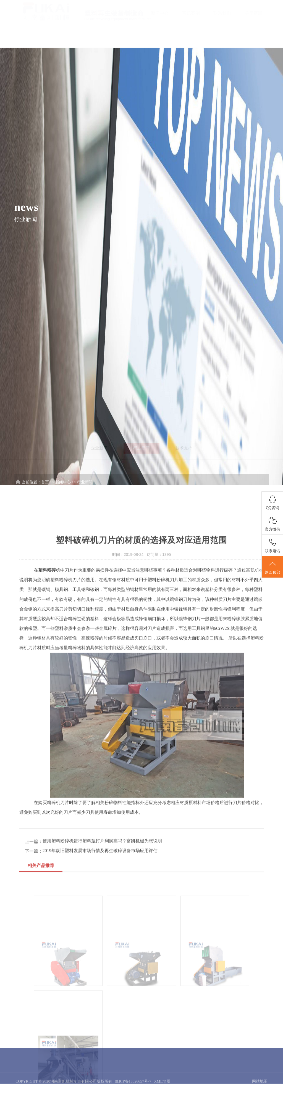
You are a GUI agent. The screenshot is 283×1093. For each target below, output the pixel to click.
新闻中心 (160, 13)
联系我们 (222, 13)
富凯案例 (191, 13)
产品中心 (128, 13)
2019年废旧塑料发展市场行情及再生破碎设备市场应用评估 (100, 984)
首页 (97, 13)
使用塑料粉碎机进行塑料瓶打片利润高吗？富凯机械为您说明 (102, 974)
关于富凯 (254, 13)
